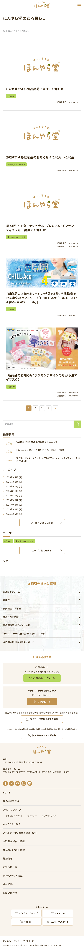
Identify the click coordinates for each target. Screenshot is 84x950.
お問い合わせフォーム (44, 678)
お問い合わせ (10, 892)
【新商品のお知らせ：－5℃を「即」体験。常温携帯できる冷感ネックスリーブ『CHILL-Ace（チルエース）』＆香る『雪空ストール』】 (41, 297)
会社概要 (8, 884)
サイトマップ (28, 940)
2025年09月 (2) (13, 500)
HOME (6, 792)
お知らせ (11, 96)
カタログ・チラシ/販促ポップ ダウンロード (24, 633)
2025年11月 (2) (13, 490)
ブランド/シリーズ (12, 809)
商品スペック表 (10, 616)
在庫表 (6, 600)
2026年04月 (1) (13, 477)
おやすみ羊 (32, 815)
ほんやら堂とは (11, 801)
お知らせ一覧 (10, 867)
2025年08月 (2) (13, 504)
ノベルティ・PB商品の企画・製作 (20, 832)
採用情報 (8, 858)
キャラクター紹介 (12, 824)
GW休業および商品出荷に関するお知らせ (35, 89)
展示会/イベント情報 (16, 164)
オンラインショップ (28, 913)
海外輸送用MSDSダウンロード (18, 641)
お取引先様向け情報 (14, 841)
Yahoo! (28, 921)
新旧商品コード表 (12, 608)
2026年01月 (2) (13, 486)
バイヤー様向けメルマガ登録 (44, 718)
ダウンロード (44, 701)
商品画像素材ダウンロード (16, 625)
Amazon (60, 913)
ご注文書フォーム (11, 591)
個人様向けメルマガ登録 (44, 735)
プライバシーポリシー (12, 940)
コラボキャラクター (50, 815)
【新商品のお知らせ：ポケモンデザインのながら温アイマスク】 (41, 377)
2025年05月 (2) (13, 513)
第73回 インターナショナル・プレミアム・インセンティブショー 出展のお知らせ (40, 228)
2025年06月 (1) (13, 509)
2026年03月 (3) (13, 481)
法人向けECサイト (60, 921)
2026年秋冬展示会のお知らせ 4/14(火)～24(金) (41, 157)
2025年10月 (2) (13, 495)
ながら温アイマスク (14, 815)
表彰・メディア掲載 (13, 875)
